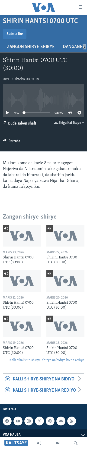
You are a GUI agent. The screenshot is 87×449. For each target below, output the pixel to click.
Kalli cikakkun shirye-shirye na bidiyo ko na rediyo (46, 360)
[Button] (11, 142)
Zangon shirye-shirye (31, 47)
